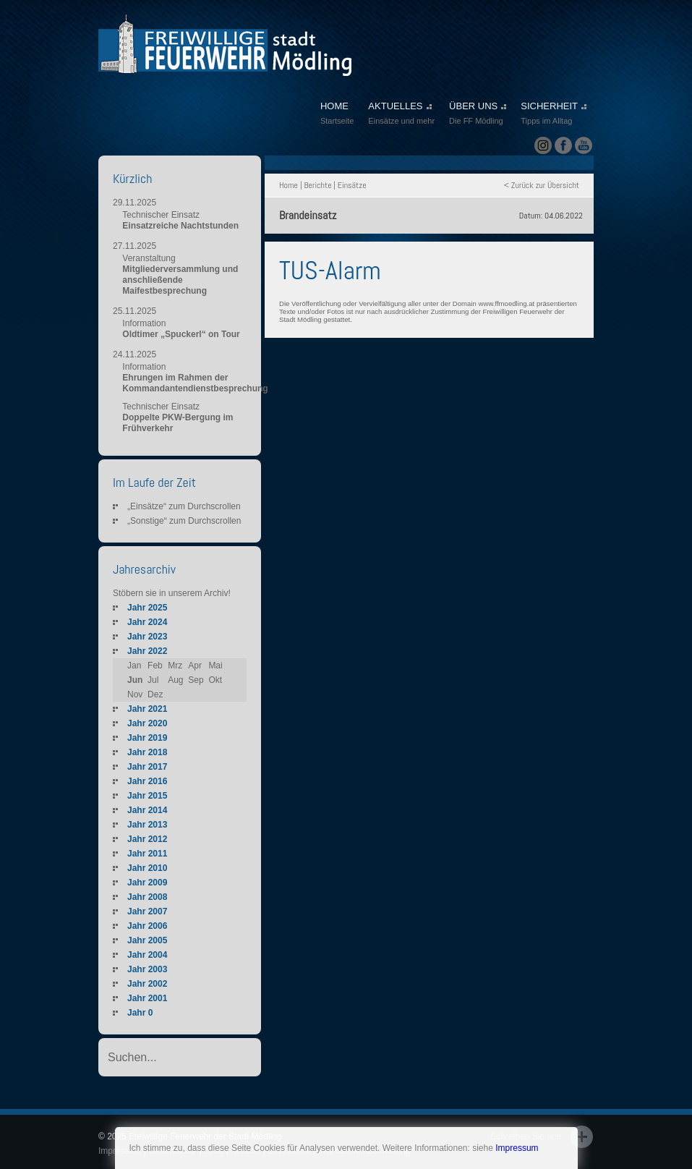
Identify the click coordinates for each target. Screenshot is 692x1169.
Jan (134, 665)
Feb (155, 665)
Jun (134, 680)
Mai (215, 665)
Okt (215, 680)
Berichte (317, 185)
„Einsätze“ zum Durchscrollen (184, 506)
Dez (155, 694)
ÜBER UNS (477, 114)
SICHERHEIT (553, 114)
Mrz (175, 665)
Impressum (516, 1148)
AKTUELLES (401, 114)
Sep (195, 680)
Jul (153, 680)
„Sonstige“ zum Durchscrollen (184, 521)
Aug (175, 680)
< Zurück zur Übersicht (541, 185)
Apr (195, 665)
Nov (134, 694)
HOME (337, 114)
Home (288, 185)
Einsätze (352, 185)
